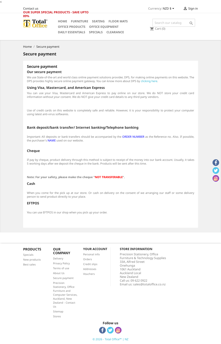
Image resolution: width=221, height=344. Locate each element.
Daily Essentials (71, 32)
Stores (57, 316)
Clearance (115, 32)
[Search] (174, 23)
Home (62, 21)
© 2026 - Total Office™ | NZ (110, 339)
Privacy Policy (61, 263)
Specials (96, 32)
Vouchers (89, 274)
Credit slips (90, 264)
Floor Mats (118, 21)
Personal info (91, 254)
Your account (95, 249)
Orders (87, 259)
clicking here (149, 81)
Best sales (29, 264)
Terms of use (61, 268)
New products (32, 259)
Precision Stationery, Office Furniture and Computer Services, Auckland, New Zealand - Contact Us (65, 294)
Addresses (89, 269)
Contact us (30, 8)
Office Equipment (103, 27)
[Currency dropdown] (169, 9)
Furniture (79, 21)
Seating (98, 21)
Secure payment (63, 278)
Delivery (58, 258)
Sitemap (58, 311)
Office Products (71, 27)
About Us (59, 273)
